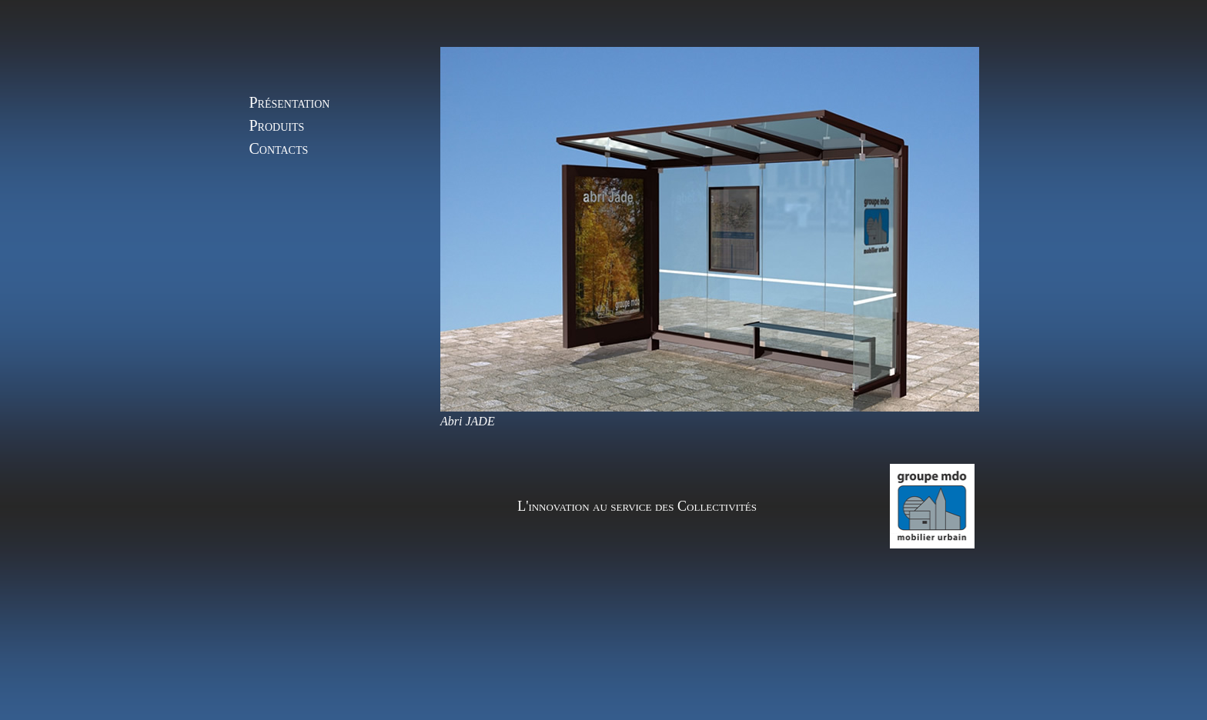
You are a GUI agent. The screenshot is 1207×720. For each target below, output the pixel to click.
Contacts (279, 148)
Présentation (289, 102)
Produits (277, 125)
